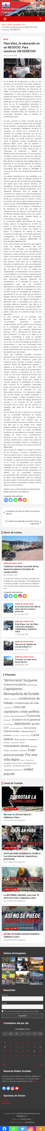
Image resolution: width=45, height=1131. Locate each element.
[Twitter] (11, 500)
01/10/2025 (19, 614)
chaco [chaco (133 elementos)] (6, 699)
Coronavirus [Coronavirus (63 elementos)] (8, 707)
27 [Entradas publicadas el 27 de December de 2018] (22, 1056)
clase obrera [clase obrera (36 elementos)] (14, 699)
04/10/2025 (8, 575)
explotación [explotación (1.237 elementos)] (22, 724)
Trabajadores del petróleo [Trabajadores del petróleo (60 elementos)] (21, 766)
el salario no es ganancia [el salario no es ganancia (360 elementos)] (26, 719)
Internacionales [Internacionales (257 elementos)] (12, 731)
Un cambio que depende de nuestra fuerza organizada (22, 522)
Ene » (41, 1065)
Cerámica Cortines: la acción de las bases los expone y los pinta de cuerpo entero (21, 569)
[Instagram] (20, 500)
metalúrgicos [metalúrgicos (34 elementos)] (14, 743)
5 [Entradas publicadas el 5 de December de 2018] (16, 1042)
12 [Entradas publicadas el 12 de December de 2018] (17, 1047)
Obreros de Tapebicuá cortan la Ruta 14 (25, 645)
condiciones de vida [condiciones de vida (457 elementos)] (26, 703)
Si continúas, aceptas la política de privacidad (20, 1011)
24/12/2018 (8, 56)
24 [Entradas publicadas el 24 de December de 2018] (5, 1056)
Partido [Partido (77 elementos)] (6, 751)
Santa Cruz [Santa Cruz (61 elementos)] (30, 760)
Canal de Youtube (13, 783)
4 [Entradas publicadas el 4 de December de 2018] (10, 1042)
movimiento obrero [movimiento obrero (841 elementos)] (16, 746)
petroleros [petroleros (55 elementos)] (23, 751)
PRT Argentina (19, 820)
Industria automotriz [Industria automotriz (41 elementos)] (16, 728)
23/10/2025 (8, 940)
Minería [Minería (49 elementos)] (22, 743)
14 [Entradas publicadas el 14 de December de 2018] (28, 1047)
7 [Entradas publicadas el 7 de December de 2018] (28, 1042)
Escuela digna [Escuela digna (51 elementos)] (8, 724)
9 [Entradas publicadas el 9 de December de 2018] (40, 1042)
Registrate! (6, 1103)
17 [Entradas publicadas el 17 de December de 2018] (5, 1051)
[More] (25, 500)
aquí (34, 1081)
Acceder (5, 1101)
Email (4, 1003)
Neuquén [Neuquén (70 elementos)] (33, 746)
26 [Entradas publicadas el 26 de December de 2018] (17, 1056)
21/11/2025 (8, 862)
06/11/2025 (8, 901)
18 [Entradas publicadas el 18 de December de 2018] (11, 1051)
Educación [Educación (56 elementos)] (7, 720)
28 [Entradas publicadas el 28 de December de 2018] (28, 1056)
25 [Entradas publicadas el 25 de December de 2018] (11, 1056)
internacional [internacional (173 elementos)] (30, 728)
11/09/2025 (19, 634)
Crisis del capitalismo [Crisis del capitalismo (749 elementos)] (14, 709)
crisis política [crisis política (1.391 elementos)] (29, 712)
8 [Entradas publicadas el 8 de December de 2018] (34, 1042)
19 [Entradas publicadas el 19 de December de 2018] (17, 1051)
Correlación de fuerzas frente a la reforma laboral (23, 512)
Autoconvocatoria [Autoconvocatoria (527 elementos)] (15, 684)
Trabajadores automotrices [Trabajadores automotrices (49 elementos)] (13, 763)
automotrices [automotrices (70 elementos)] (32, 685)
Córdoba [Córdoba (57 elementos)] (7, 716)
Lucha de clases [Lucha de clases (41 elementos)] (25, 735)
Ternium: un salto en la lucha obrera (25, 660)
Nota (6, 39)
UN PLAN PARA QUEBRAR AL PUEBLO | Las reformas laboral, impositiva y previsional (22, 856)
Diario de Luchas (12, 532)
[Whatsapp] (15, 500)
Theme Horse (25, 1119)
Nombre (5, 995)
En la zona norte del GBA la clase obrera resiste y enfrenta (27, 609)
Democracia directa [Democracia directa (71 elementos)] (18, 716)
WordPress (30, 1122)
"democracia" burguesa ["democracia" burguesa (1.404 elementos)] (20, 680)
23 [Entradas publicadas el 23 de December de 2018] (40, 1051)
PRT (15, 56)
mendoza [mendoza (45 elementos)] (7, 743)
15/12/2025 (8, 820)
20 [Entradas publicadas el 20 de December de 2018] (22, 1051)
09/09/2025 (19, 650)
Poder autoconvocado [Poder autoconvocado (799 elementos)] (20, 752)
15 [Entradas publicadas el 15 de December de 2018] (34, 1047)
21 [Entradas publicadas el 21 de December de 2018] (28, 1051)
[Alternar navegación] (5, 19)
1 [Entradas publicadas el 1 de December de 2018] (34, 1038)
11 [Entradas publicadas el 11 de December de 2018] (11, 1047)
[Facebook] (6, 500)
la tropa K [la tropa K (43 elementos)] (16, 735)
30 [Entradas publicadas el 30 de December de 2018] (40, 1056)
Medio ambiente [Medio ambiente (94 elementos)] (20, 739)
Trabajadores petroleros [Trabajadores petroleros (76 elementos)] (13, 770)
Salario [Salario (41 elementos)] (22, 760)
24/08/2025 (19, 665)
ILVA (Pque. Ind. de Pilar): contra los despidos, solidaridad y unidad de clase (27, 628)
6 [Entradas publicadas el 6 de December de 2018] (22, 1042)
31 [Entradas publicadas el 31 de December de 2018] (5, 1060)
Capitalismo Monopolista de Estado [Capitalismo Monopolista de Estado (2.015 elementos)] (21, 691)
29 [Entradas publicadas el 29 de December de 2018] (34, 1056)
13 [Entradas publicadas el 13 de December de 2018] (22, 1047)
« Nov (4, 1065)
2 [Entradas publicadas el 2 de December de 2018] (40, 1038)
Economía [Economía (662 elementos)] (33, 715)
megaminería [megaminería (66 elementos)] (33, 740)
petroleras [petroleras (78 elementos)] (14, 751)
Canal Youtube (10, 809)
